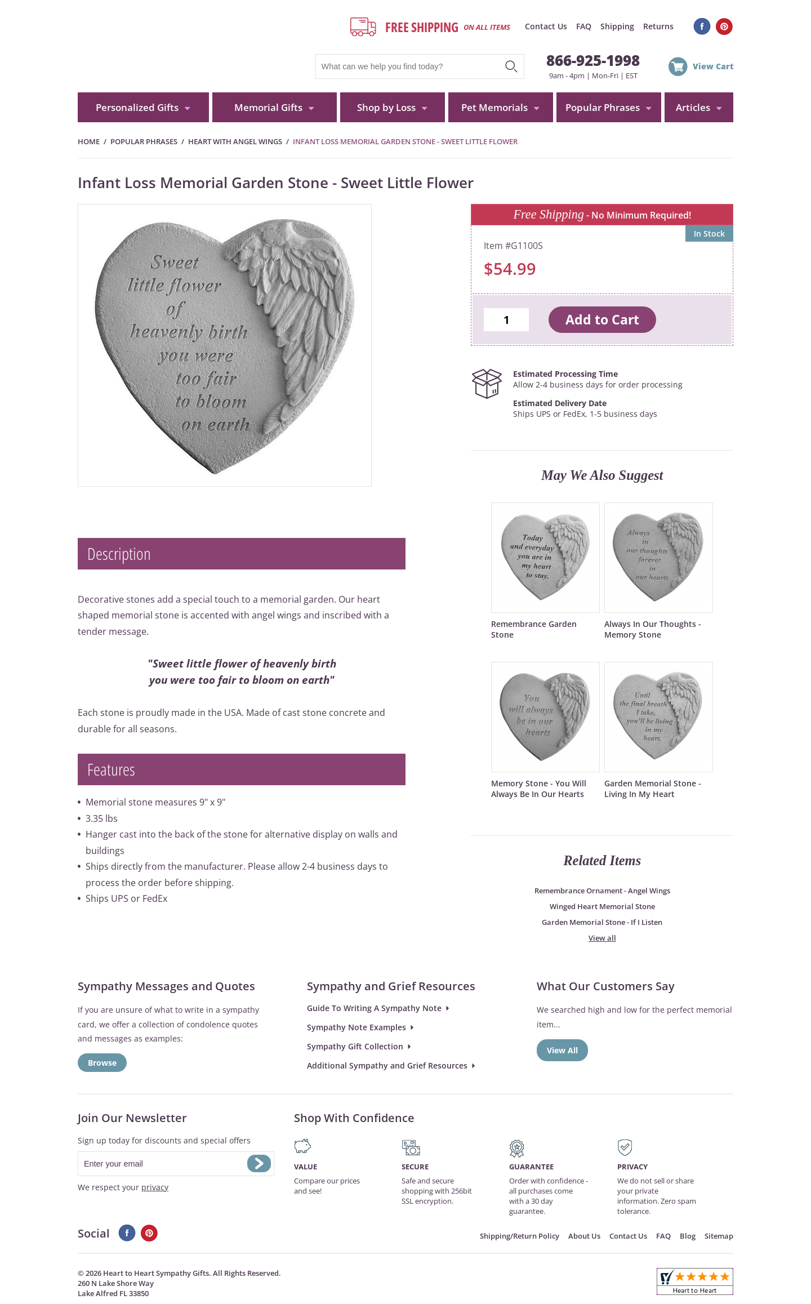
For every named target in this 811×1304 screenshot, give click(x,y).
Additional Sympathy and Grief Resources (387, 1065)
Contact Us (546, 26)
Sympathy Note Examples (356, 1027)
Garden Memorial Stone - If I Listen (602, 922)
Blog (688, 1236)
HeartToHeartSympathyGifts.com (183, 46)
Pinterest (724, 26)
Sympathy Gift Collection (355, 1046)
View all (602, 938)
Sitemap (719, 1236)
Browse (102, 1062)
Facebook (702, 26)
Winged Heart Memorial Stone (602, 906)
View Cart (713, 66)
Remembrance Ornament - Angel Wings (602, 890)
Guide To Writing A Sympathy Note (374, 1008)
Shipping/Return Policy (519, 1236)
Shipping (617, 26)
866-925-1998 (593, 60)
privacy (154, 1187)
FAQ (583, 26)
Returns (658, 26)
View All (562, 1050)
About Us (584, 1236)
